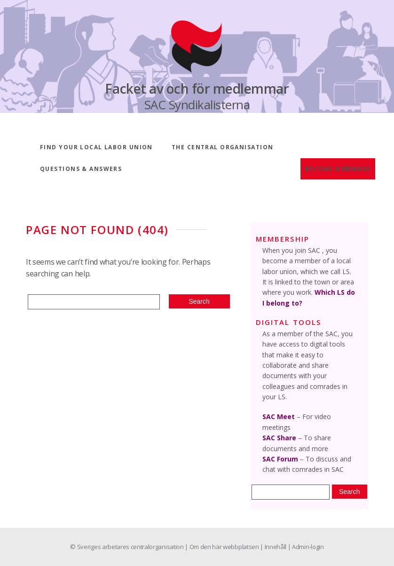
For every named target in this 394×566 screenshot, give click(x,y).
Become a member (337, 169)
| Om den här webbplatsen (222, 546)
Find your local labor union (96, 147)
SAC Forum (280, 458)
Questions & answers (81, 169)
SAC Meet (278, 416)
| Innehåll (273, 546)
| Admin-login (306, 546)
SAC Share (279, 437)
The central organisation (223, 147)
